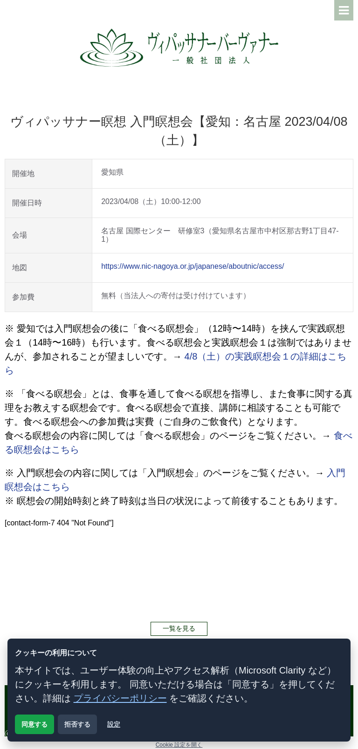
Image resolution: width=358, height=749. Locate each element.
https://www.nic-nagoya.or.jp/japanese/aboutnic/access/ (192, 266)
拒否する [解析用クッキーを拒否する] (77, 724)
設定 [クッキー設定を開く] (113, 724)
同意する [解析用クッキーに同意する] (34, 724)
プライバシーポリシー (120, 698)
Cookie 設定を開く (179, 745)
